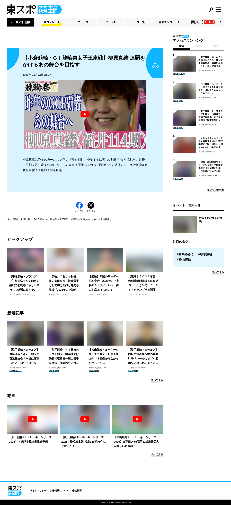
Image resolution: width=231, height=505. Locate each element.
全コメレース (52, 22)
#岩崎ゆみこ (15, 371)
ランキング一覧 (215, 189)
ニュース (83, 22)
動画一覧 (25, 219)
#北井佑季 (178, 179)
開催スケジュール (169, 22)
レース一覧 (138, 22)
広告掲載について (59, 490)
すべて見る (157, 380)
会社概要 (77, 490)
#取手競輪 (54, 371)
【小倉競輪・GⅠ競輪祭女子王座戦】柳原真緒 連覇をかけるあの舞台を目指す (72, 219)
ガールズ (110, 22)
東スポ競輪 (13, 219)
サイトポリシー (38, 490)
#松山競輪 (94, 371)
